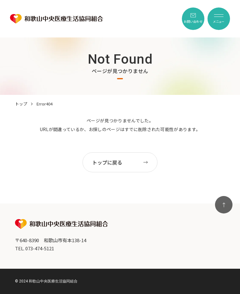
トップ (21, 104)
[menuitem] (193, 18)
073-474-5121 (39, 248)
